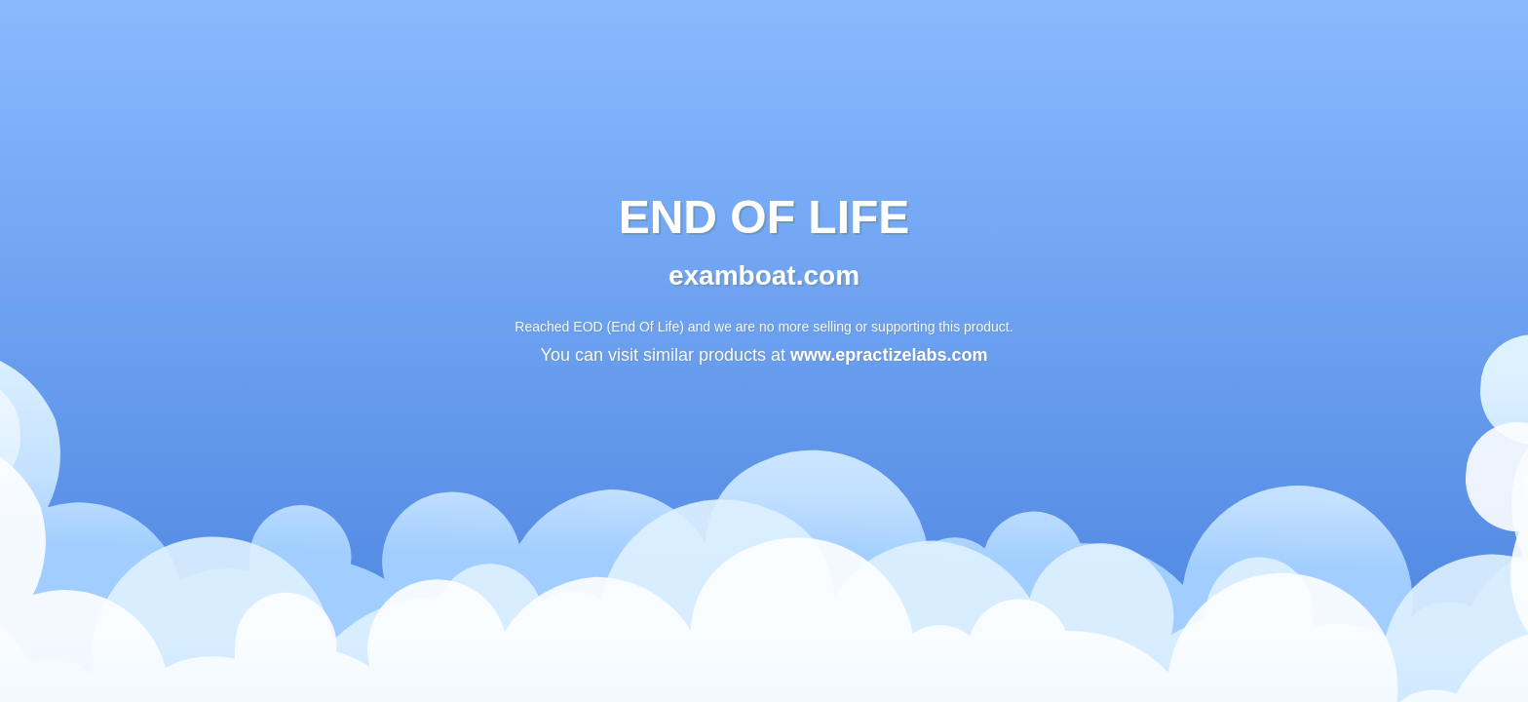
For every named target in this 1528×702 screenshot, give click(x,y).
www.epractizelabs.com (888, 356)
